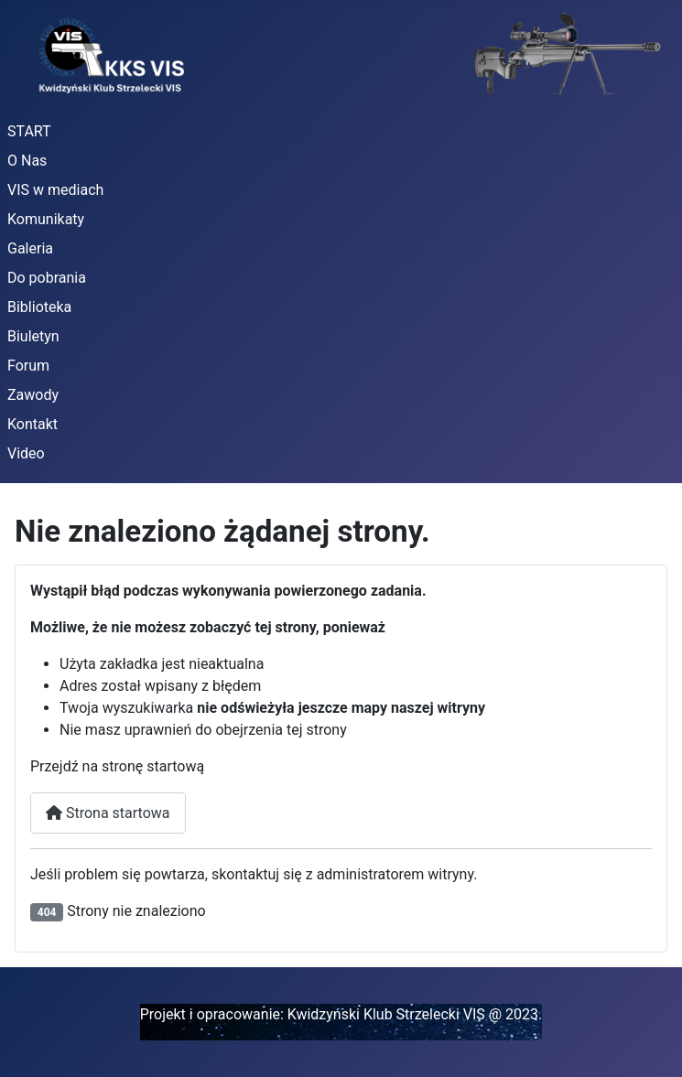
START (29, 131)
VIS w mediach (55, 190)
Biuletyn (33, 336)
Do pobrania (46, 277)
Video (26, 453)
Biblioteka (39, 307)
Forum (28, 365)
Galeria (30, 248)
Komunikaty (45, 219)
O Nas (27, 160)
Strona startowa (108, 813)
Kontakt (32, 424)
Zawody (33, 395)
